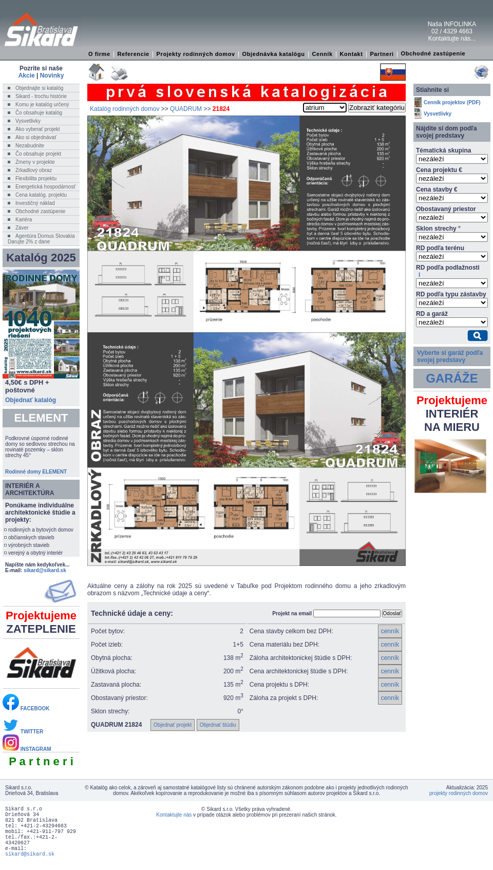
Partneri (381, 54)
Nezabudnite (29, 145)
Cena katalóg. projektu (41, 195)
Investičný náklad (35, 203)
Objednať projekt (173, 725)
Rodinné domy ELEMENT (36, 472)
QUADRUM (186, 108)
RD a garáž (432, 313)
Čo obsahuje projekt (38, 154)
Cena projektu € (439, 170)
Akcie (26, 75)
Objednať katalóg (30, 400)
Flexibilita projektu (35, 178)
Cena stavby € (437, 189)
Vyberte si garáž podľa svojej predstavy (450, 356)
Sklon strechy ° (438, 228)
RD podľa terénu (440, 248)
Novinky (52, 75)
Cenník (322, 54)
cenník (390, 631)
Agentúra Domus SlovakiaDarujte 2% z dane (41, 238)
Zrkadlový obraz (33, 170)
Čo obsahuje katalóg (38, 113)
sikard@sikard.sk (45, 570)
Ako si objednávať (35, 137)
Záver (22, 228)
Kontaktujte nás (174, 815)
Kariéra (23, 219)
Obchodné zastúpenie (433, 53)
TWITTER (23, 731)
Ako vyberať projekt (37, 129)
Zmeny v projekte (35, 162)
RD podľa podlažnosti (448, 271)
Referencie (133, 54)
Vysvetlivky (28, 121)
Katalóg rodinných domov (124, 108)
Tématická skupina (443, 150)
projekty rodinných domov (458, 793)
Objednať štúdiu (218, 725)
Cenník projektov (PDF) (452, 102)
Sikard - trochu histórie (41, 96)
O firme (99, 54)
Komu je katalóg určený (42, 104)
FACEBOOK (26, 708)
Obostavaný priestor (446, 209)
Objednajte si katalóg (39, 88)
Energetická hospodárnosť (45, 187)
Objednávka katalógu (273, 54)
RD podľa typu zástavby (451, 294)
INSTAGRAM (27, 749)
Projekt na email (292, 613)
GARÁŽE (452, 378)
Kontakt (351, 54)
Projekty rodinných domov (196, 54)
